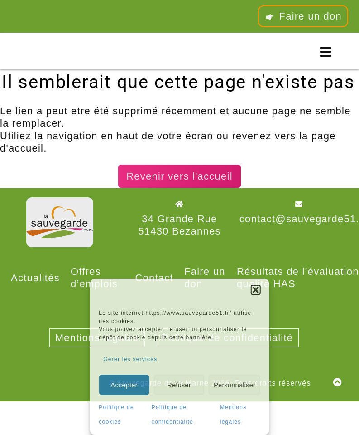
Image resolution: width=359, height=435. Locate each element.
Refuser (179, 385)
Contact (154, 277)
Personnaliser (234, 385)
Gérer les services (130, 359)
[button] (255, 289)
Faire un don (303, 16)
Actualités (35, 277)
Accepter (123, 385)
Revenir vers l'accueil (179, 176)
